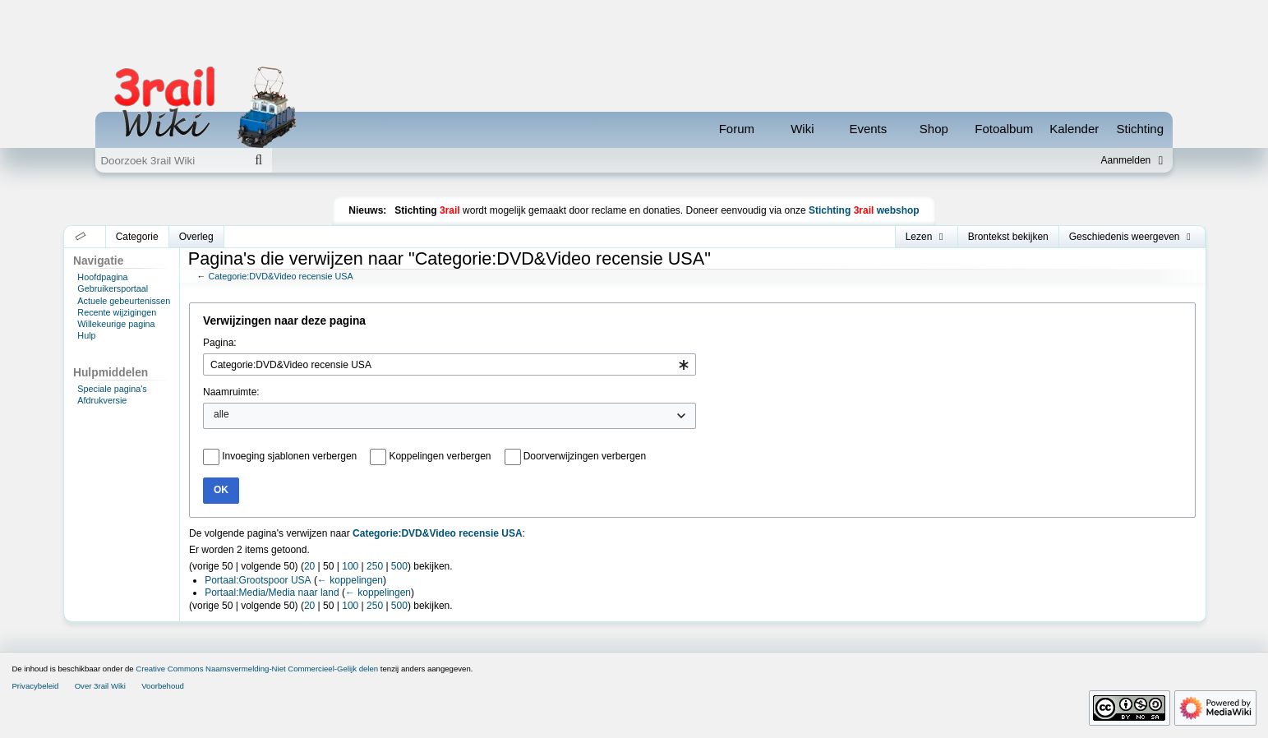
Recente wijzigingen (116, 312)
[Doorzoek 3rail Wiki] (170, 160)
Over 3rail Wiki (100, 685)
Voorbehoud (162, 685)
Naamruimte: (231, 392)
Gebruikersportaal (112, 288)
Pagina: (220, 342)
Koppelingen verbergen (440, 456)
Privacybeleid (35, 685)
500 (399, 566)
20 (309, 566)
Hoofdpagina (102, 277)
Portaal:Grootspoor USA (258, 580)
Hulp (86, 335)
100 (350, 566)
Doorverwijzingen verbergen (584, 456)
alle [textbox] (221, 414)
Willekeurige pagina (115, 324)
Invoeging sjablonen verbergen (289, 456)
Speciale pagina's (111, 389)
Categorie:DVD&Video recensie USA (280, 276)
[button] (81, 236)
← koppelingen (350, 580)
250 (375, 566)
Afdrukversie (102, 400)
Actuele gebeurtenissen (123, 301)
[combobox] (449, 364)
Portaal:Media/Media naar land (272, 592)
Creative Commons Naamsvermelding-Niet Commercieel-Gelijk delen (257, 668)
